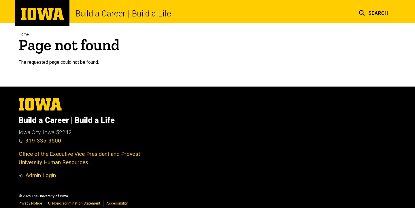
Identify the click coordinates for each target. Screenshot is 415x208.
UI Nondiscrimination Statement (74, 203)
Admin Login (40, 175)
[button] (373, 12)
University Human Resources (53, 162)
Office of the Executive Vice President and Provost (79, 154)
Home (24, 34)
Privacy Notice (30, 203)
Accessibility (117, 203)
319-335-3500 (40, 140)
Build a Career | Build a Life (123, 14)
